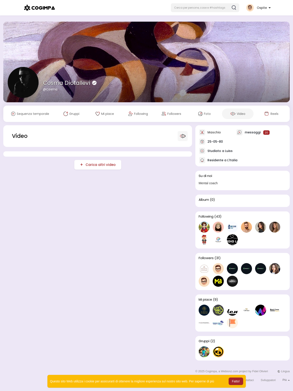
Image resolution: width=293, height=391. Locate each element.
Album (204, 199)
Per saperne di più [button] (201, 381)
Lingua (283, 371)
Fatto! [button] (236, 381)
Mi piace (205, 299)
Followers (206, 258)
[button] (205, 7)
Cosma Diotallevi (67, 83)
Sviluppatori (268, 380)
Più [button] (286, 380)
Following (206, 216)
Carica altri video (100, 164)
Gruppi (204, 341)
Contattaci (247, 380)
